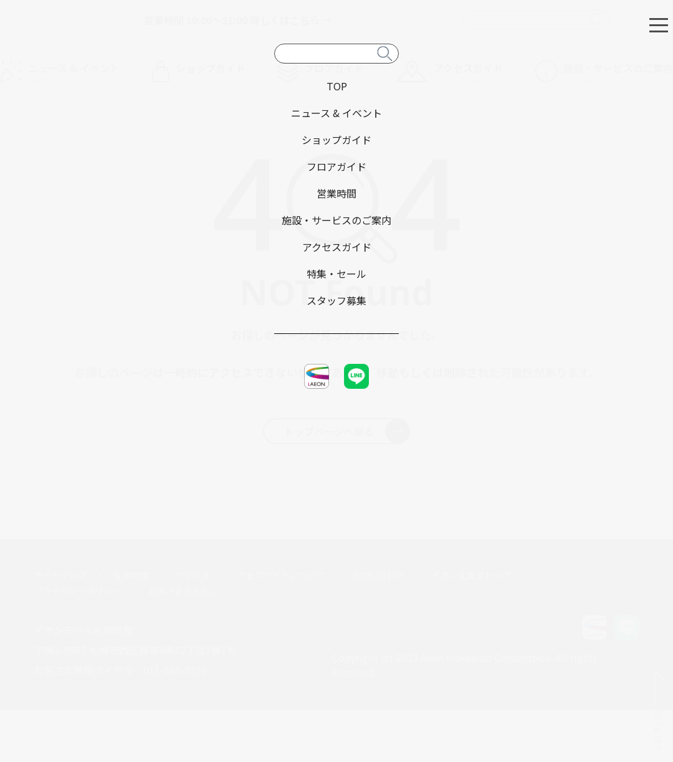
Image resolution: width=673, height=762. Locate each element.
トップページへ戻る (346, 431)
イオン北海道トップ (471, 575)
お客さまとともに (183, 590)
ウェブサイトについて (281, 575)
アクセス (193, 575)
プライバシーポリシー (77, 590)
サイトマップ (60, 575)
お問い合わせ (378, 575)
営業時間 (130, 575)
